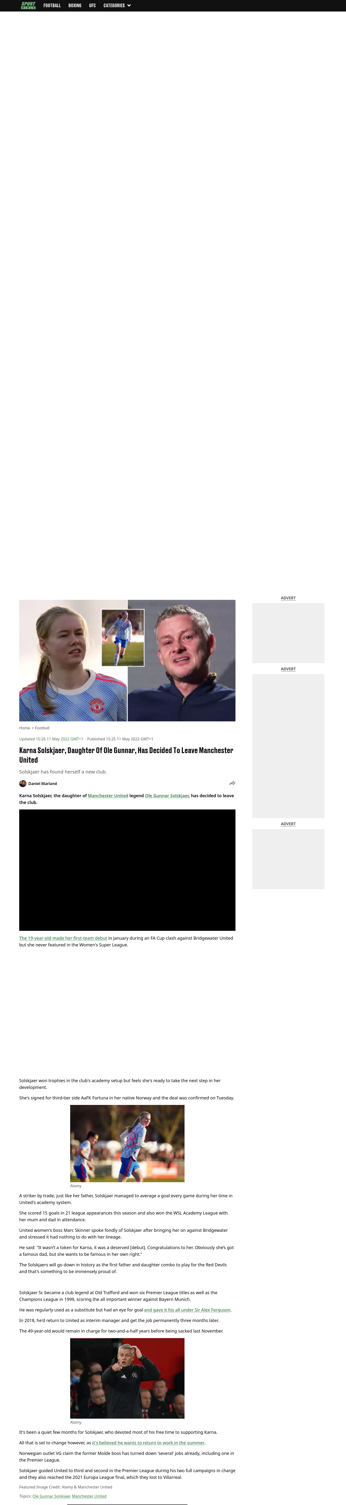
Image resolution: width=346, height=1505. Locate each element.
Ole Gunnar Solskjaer (51, 1496)
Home (24, 728)
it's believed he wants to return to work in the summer (148, 1443)
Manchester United (89, 1496)
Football (42, 728)
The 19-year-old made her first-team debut (63, 938)
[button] (232, 783)
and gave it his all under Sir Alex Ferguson (187, 1310)
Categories (117, 5)
